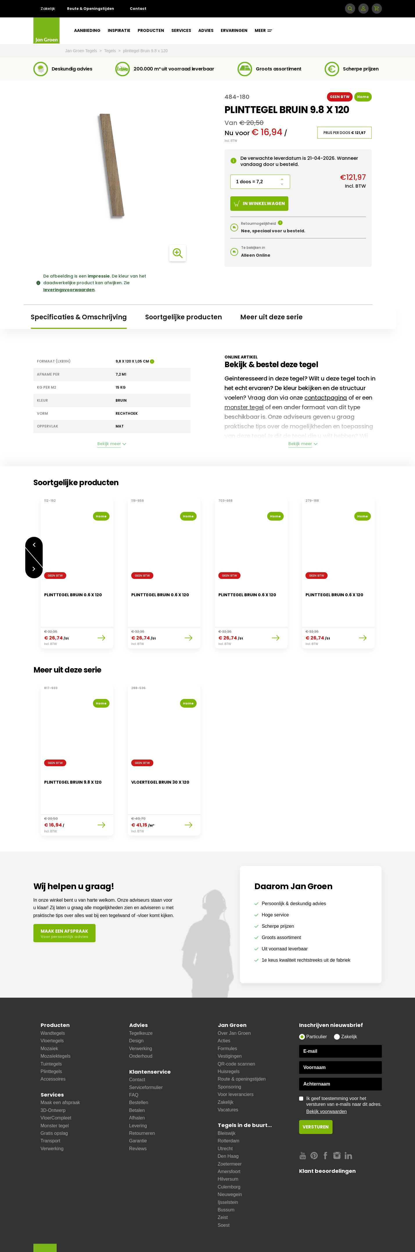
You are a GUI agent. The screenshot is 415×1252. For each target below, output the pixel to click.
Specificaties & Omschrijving (79, 317)
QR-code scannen (236, 1034)
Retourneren (142, 1104)
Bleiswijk (227, 1104)
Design (136, 1011)
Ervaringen (234, 30)
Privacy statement (187, 1238)
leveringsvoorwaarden (69, 290)
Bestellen (138, 1073)
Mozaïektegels (56, 1027)
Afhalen (137, 1088)
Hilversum (228, 1150)
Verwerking (52, 1119)
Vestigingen (230, 1027)
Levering (138, 1096)
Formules (227, 1019)
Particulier (316, 1007)
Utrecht (225, 1119)
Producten (151, 30)
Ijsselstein (228, 1173)
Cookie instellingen (255, 1238)
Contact (138, 8)
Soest (224, 1196)
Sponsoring (229, 1057)
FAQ (134, 1065)
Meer (263, 30)
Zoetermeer (230, 1135)
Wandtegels (53, 1004)
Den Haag (228, 1127)
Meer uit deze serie (271, 317)
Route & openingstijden (242, 1050)
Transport (50, 1111)
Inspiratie (119, 30)
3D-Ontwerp (53, 1081)
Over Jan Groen (234, 1004)
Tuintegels (51, 1034)
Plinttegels (51, 1042)
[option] (77, 569)
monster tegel (244, 407)
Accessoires (53, 1050)
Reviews (138, 1119)
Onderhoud (140, 1027)
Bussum (226, 1180)
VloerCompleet (56, 1088)
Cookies (155, 1238)
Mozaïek (49, 1019)
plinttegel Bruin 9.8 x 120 (145, 50)
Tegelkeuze (141, 1004)
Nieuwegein (230, 1165)
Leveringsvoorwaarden (91, 1238)
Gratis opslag (54, 1104)
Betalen (137, 1081)
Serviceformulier (146, 1058)
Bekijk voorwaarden (326, 1082)
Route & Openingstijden (90, 8)
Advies (205, 30)
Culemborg (229, 1157)
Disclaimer (130, 1238)
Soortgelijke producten (183, 317)
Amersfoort (229, 1142)
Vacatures (228, 1080)
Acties (224, 1011)
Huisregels (229, 1042)
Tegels (110, 50)
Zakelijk (48, 8)
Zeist (223, 1188)
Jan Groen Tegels (81, 50)
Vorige (34, 541)
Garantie (138, 1111)
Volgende (34, 566)
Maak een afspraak (60, 1073)
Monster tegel (55, 1096)
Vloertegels (52, 1011)
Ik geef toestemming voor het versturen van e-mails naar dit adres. (344, 1076)
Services (181, 30)
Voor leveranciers (236, 1065)
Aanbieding (87, 30)
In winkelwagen (259, 203)
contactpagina (325, 398)
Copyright (220, 1238)
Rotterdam (229, 1111)
